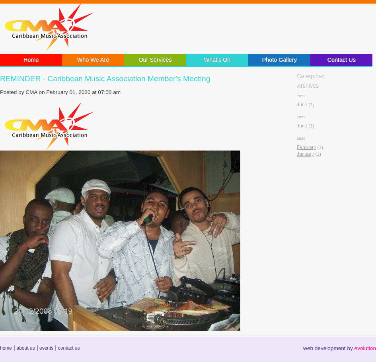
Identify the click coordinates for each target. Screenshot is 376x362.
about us (25, 348)
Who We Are (93, 60)
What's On (217, 60)
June (301, 104)
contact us (69, 348)
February (306, 147)
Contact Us (341, 60)
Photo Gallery (279, 60)
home (6, 348)
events (46, 348)
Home (31, 60)
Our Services (154, 60)
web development (324, 348)
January (305, 154)
